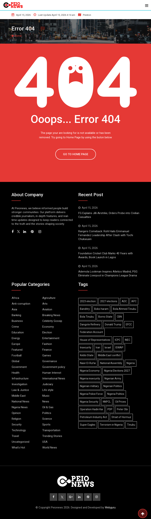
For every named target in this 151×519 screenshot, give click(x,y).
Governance (49, 361)
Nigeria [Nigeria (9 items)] (131, 363)
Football (17, 355)
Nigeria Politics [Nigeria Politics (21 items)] (115, 393)
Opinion (16, 413)
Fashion (47, 344)
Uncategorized (20, 441)
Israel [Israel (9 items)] (108, 347)
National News (20, 401)
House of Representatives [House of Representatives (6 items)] (95, 339)
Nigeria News (20, 407)
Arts (44, 303)
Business (17, 321)
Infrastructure (20, 378)
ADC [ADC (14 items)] (124, 301)
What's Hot (18, 447)
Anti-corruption (21, 303)
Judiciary (47, 384)
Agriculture (48, 298)
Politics (46, 413)
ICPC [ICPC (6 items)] (117, 339)
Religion (16, 418)
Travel (15, 436)
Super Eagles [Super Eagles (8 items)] (87, 424)
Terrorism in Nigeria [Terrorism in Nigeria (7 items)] (111, 424)
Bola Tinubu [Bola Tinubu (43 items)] (87, 316)
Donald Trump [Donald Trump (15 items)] (113, 324)
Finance (47, 349)
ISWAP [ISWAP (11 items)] (119, 347)
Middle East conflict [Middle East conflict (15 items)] (109, 355)
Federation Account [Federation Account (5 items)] (91, 332)
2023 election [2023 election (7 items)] (88, 301)
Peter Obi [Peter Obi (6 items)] (122, 409)
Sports (46, 424)
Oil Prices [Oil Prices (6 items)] (120, 401)
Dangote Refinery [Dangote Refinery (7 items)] (90, 324)
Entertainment (50, 338)
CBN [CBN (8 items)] (119, 316)
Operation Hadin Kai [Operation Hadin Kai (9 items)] (91, 409)
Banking (16, 315)
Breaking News (51, 315)
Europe (16, 344)
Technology (19, 430)
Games (46, 355)
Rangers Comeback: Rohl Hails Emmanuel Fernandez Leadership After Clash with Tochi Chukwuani (105, 235)
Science (47, 418)
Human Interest (51, 372)
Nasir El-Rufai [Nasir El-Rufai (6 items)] (88, 363)
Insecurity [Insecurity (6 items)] (85, 347)
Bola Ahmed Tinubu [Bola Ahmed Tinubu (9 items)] (124, 308)
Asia (14, 309)
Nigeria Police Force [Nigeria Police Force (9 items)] (91, 393)
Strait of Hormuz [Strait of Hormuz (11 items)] (121, 417)
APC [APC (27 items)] (134, 301)
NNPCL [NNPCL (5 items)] (107, 401)
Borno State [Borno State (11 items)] (105, 316)
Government (19, 367)
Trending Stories (52, 436)
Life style (47, 390)
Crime (15, 326)
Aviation (47, 309)
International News (53, 378)
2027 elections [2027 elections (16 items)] (108, 301)
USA (44, 441)
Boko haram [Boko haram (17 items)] (101, 308)
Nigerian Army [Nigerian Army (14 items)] (112, 378)
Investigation (19, 384)
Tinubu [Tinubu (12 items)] (131, 424)
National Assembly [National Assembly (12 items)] (111, 363)
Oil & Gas (47, 407)
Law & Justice (20, 390)
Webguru (110, 507)
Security (17, 424)
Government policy (53, 367)
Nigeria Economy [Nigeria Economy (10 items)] (90, 370)
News (45, 401)
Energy (16, 338)
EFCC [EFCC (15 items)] (129, 324)
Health (15, 372)
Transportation (51, 430)
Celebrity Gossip (52, 321)
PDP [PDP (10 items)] (109, 409)
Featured (17, 349)
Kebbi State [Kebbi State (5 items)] (86, 355)
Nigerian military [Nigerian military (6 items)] (89, 386)
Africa (15, 298)
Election (47, 332)
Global (15, 361)
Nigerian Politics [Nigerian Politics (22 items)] (112, 386)
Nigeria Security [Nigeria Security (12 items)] (89, 401)
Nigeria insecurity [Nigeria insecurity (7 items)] (90, 378)
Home (17, 35)
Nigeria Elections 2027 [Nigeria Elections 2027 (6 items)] (117, 370)
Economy (48, 326)
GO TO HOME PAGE (75, 154)
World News (49, 447)
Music (46, 395)
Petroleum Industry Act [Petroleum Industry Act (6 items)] (93, 417)
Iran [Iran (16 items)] (98, 347)
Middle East (19, 395)
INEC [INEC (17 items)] (127, 339)
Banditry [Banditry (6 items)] (85, 308)
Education (18, 332)
